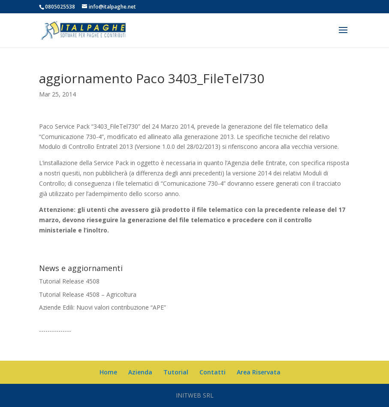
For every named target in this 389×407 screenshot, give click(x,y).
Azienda (140, 372)
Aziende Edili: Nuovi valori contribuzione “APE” (102, 307)
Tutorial (175, 372)
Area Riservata (258, 372)
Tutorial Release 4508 (69, 281)
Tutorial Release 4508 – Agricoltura (87, 294)
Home (108, 372)
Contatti (212, 372)
